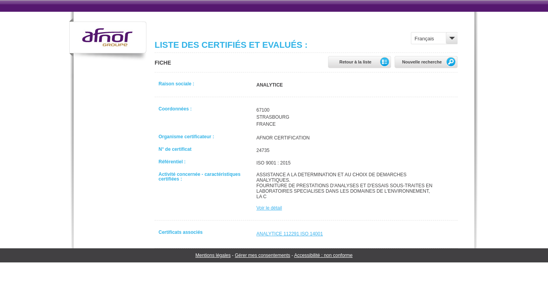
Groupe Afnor (107, 40)
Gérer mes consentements (262, 255)
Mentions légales (213, 255)
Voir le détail (269, 208)
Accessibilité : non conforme (323, 255)
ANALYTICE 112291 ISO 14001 (289, 234)
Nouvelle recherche (430, 62)
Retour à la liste (365, 62)
